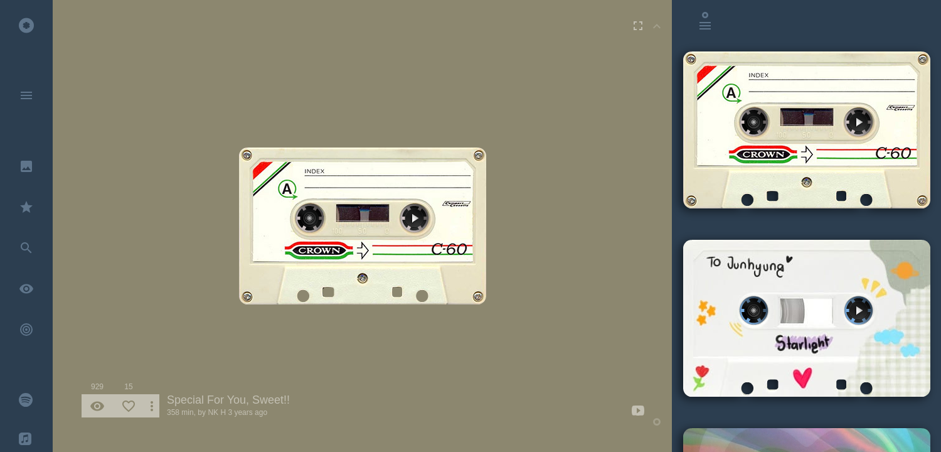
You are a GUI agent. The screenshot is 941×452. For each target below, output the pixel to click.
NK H (217, 412)
